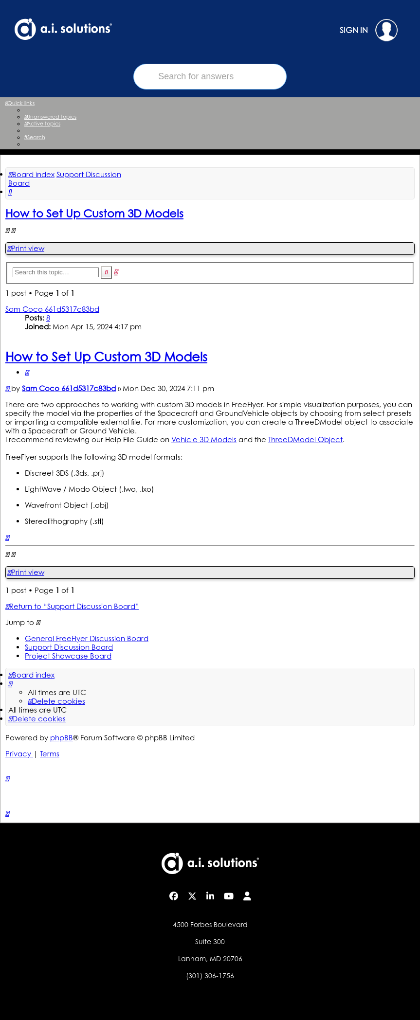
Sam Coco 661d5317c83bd (52, 309)
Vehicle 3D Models (204, 439)
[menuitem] (50, 116)
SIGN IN (369, 30)
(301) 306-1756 (210, 975)
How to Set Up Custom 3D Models (94, 213)
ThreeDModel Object (305, 439)
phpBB (61, 737)
